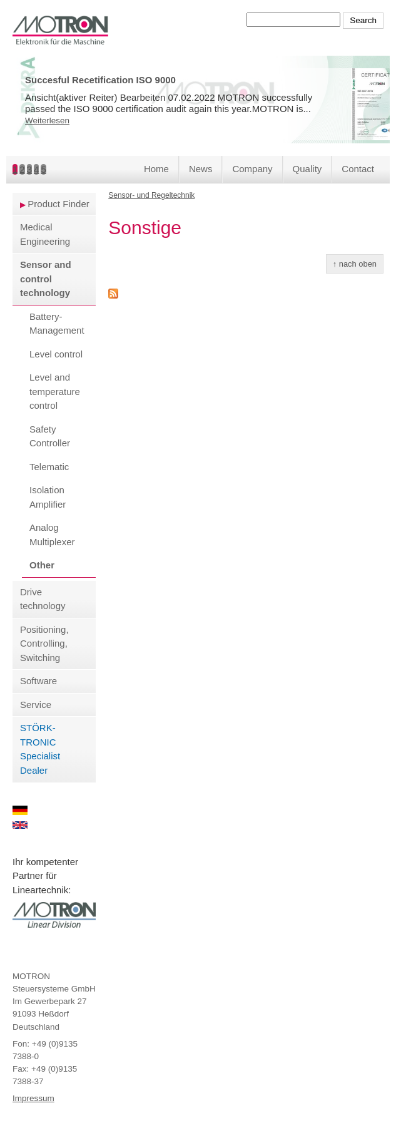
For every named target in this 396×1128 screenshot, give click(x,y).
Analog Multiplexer (52, 534)
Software (38, 680)
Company (252, 168)
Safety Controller (49, 436)
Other (41, 565)
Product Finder (58, 203)
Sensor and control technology (45, 278)
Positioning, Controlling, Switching (44, 643)
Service (35, 704)
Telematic (49, 466)
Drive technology (43, 599)
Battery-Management (56, 323)
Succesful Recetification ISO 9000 (100, 79)
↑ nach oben (355, 264)
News (201, 168)
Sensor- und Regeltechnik (151, 195)
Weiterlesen (47, 120)
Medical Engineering (45, 234)
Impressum (33, 1098)
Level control (56, 354)
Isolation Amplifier (47, 497)
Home (156, 168)
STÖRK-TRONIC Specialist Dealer (40, 749)
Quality (307, 168)
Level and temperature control (54, 391)
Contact (358, 168)
